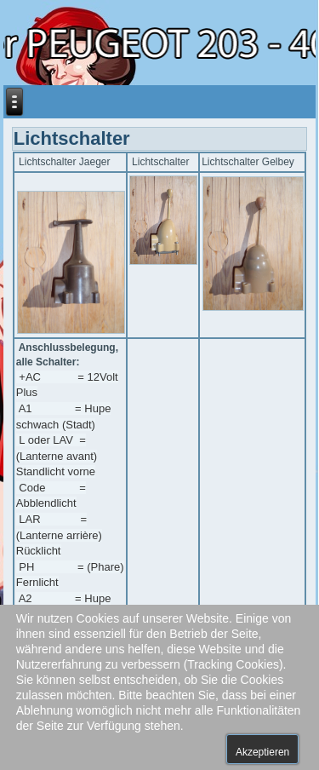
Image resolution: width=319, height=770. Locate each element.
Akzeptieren (262, 752)
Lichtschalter (72, 138)
